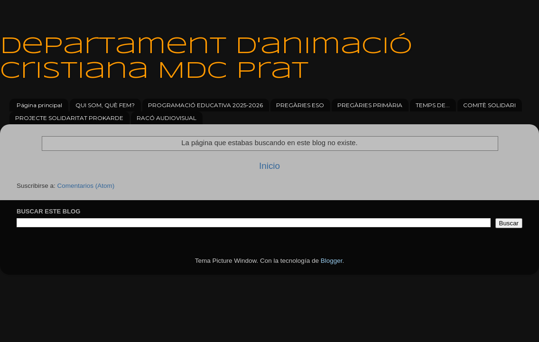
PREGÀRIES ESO (300, 105)
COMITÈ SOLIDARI (489, 105)
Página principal (39, 105)
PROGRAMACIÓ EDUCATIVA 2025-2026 (205, 105)
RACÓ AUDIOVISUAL (166, 117)
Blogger (332, 260)
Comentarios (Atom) (86, 185)
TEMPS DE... (433, 105)
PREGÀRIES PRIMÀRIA (369, 105)
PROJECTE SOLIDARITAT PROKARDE (69, 117)
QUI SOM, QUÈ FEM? (105, 105)
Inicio (269, 166)
